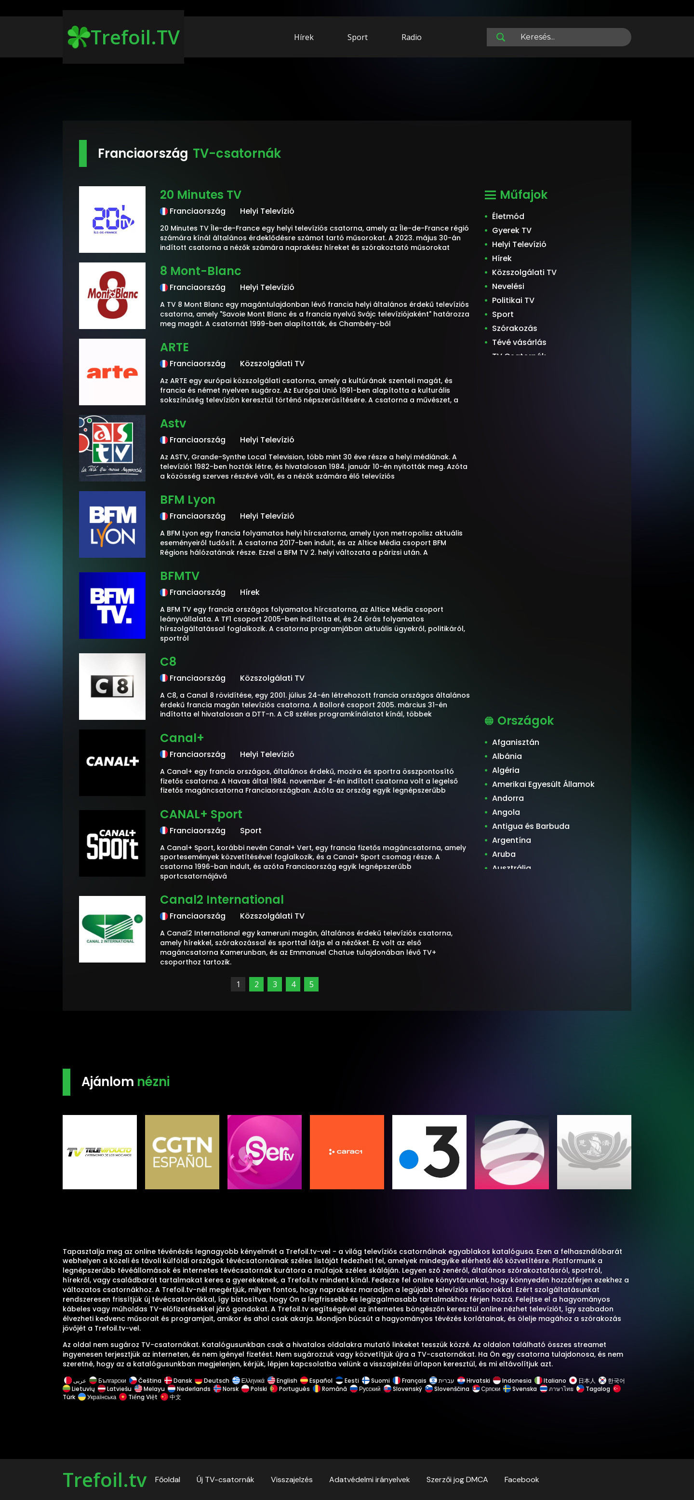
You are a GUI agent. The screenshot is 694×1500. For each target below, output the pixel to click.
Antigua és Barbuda (531, 826)
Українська (97, 1397)
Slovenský (403, 1389)
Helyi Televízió (519, 244)
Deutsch (212, 1380)
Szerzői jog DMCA (457, 1479)
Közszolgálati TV (524, 272)
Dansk (178, 1380)
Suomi (375, 1380)
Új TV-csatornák (225, 1479)
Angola (506, 812)
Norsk (226, 1389)
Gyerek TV (512, 230)
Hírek (304, 37)
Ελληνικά (248, 1380)
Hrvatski (474, 1380)
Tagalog (593, 1389)
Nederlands (189, 1389)
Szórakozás (514, 328)
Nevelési (508, 286)
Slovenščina (447, 1389)
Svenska (520, 1389)
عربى (75, 1380)
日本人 (582, 1380)
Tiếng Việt (138, 1397)
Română (329, 1389)
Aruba (504, 854)
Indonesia (512, 1380)
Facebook (522, 1479)
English (282, 1380)
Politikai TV (513, 300)
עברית (442, 1380)
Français (409, 1380)
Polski (254, 1389)
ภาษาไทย (556, 1389)
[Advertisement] (347, 90)
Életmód (508, 216)
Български (108, 1380)
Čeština (145, 1380)
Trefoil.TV (123, 37)
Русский (365, 1389)
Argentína (511, 840)
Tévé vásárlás (519, 342)
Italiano (550, 1380)
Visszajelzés (292, 1479)
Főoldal (167, 1479)
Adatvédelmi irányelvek (369, 1479)
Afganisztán (515, 742)
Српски (486, 1389)
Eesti (347, 1380)
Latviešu (114, 1389)
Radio (411, 37)
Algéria (506, 770)
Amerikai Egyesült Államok (543, 784)
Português (289, 1389)
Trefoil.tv (105, 1479)
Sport (357, 37)
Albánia (507, 756)
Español (316, 1380)
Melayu (149, 1389)
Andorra (508, 798)
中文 (170, 1397)
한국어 (612, 1380)
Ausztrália (511, 868)
